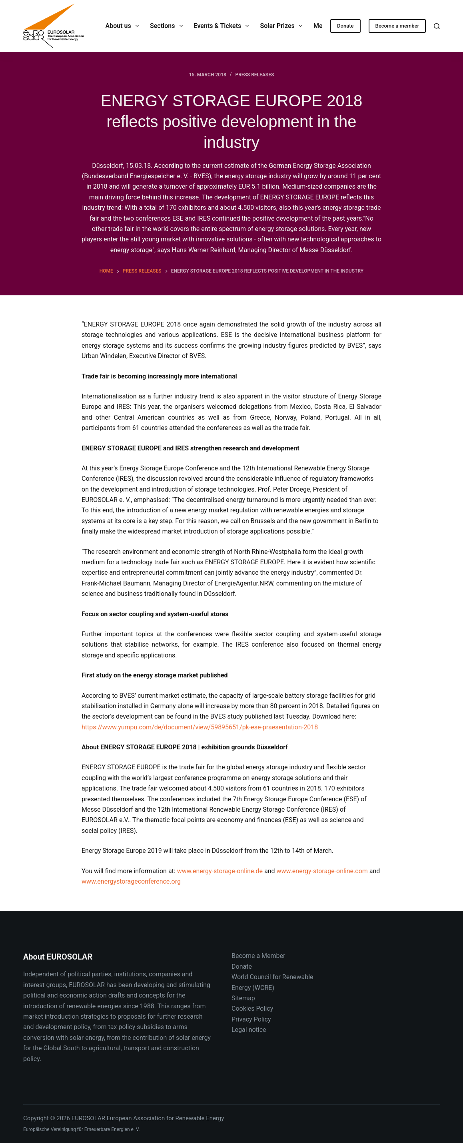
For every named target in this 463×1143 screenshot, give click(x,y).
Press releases (254, 75)
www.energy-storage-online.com (322, 871)
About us (124, 26)
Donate (345, 26)
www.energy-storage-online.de (220, 871)
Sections (168, 26)
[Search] (437, 26)
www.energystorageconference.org (131, 881)
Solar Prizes (282, 26)
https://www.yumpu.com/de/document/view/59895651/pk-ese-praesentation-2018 (200, 727)
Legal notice (249, 1029)
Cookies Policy (252, 1008)
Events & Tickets (223, 26)
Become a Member (258, 956)
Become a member (397, 26)
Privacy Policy (251, 1019)
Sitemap (243, 998)
